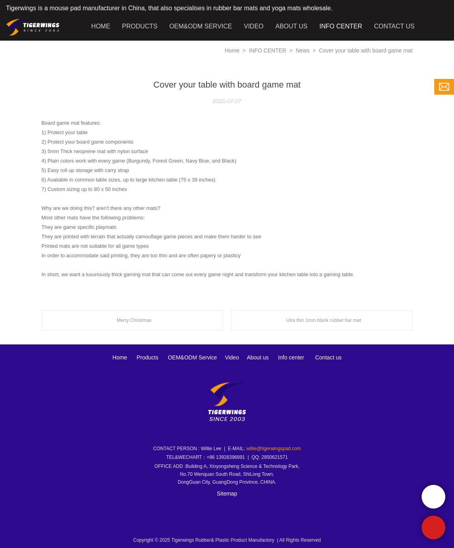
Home (232, 50)
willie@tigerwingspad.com (273, 448)
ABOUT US (292, 26)
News (303, 50)
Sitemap (227, 493)
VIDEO (254, 26)
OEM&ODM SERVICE (200, 26)
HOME (100, 26)
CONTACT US (394, 26)
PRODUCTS (140, 26)
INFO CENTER (340, 26)
